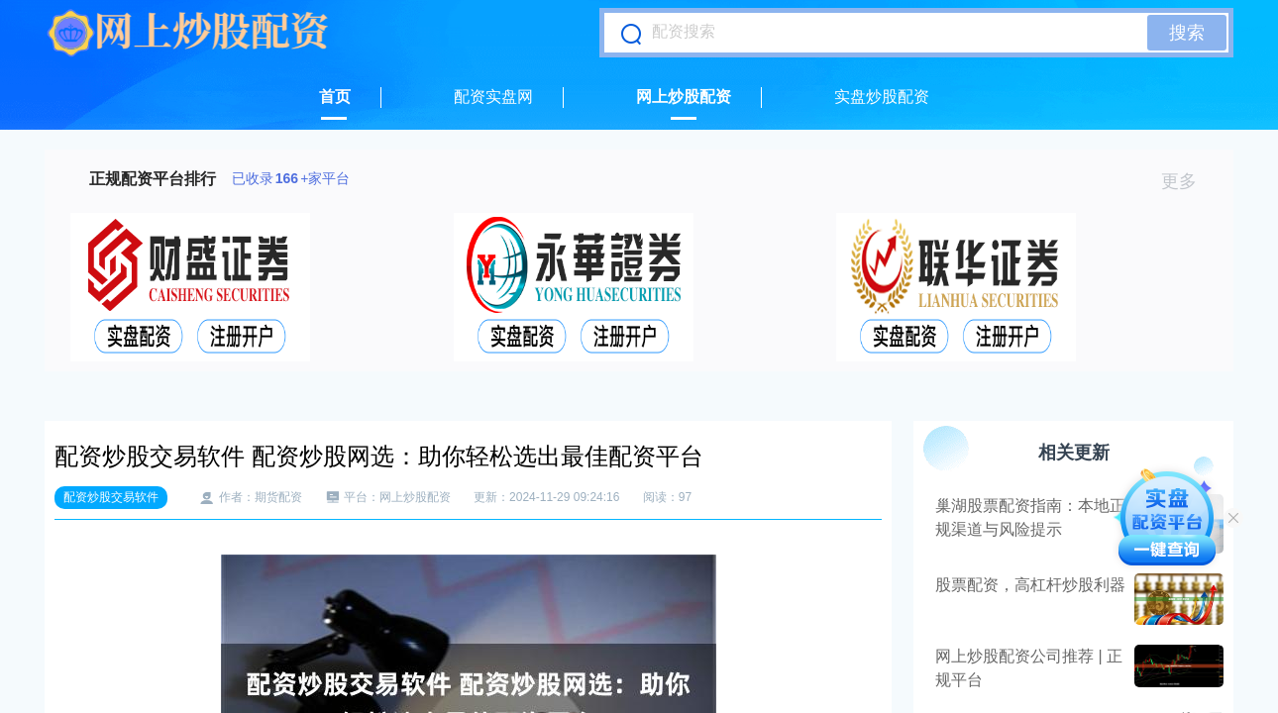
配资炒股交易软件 (111, 497)
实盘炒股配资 (881, 96)
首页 (335, 96)
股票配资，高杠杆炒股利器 (1030, 584)
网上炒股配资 (683, 96)
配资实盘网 (493, 96)
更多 (1187, 181)
